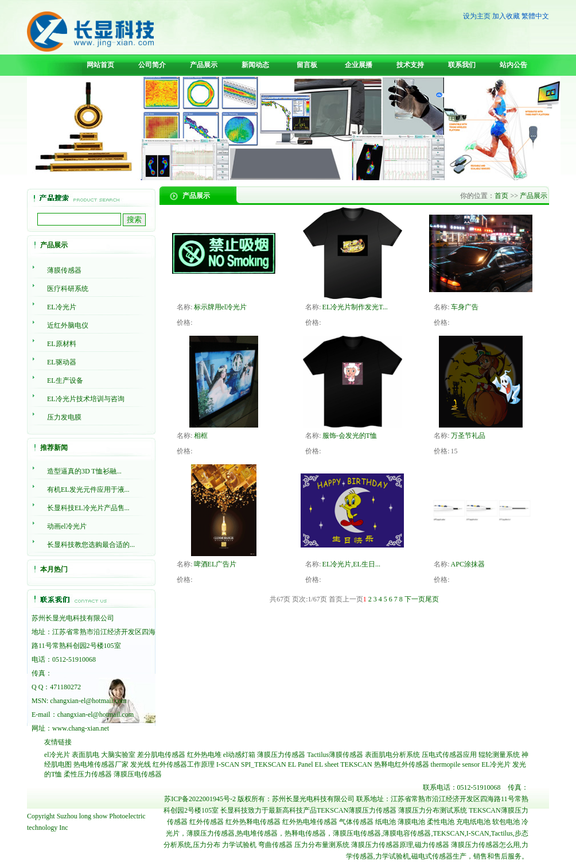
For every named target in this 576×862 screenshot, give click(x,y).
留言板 (307, 65)
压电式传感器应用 (449, 755)
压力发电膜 (64, 417)
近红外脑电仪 (67, 325)
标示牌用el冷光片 (220, 307)
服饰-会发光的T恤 (349, 436)
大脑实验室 (118, 755)
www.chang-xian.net (80, 728)
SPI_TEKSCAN (263, 764)
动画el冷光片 (67, 526)
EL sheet (327, 764)
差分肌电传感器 (161, 755)
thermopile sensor (455, 764)
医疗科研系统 (67, 289)
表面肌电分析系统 (392, 755)
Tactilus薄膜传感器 (335, 755)
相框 (201, 436)
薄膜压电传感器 (138, 774)
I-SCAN (227, 764)
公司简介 (152, 65)
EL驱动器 (61, 362)
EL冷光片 (61, 307)
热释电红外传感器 (401, 764)
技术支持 (410, 65)
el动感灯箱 (239, 755)
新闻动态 (255, 65)
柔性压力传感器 (88, 774)
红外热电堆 (204, 755)
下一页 (414, 599)
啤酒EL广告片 (215, 564)
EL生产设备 (65, 380)
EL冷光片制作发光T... (355, 307)
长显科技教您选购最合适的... (91, 545)
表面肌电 (85, 755)
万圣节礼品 (468, 436)
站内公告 (513, 65)
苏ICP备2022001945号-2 (200, 799)
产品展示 (203, 65)
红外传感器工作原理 (184, 764)
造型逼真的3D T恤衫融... (84, 471)
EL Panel (300, 764)
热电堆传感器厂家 (101, 764)
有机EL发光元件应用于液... (88, 490)
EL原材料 (61, 344)
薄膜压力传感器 (281, 755)
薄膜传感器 (64, 270)
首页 (501, 196)
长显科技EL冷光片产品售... (88, 508)
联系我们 (462, 65)
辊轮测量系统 (499, 755)
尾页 (432, 599)
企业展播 (358, 65)
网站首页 (100, 65)
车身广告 (464, 307)
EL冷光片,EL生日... (351, 564)
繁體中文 (535, 16)
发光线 (140, 764)
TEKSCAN (356, 764)
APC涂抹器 (468, 564)
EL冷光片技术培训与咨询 (85, 399)
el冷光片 (57, 755)
